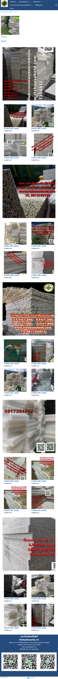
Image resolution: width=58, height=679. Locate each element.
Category (11, 12)
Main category (4, 12)
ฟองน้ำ (15, 12)
